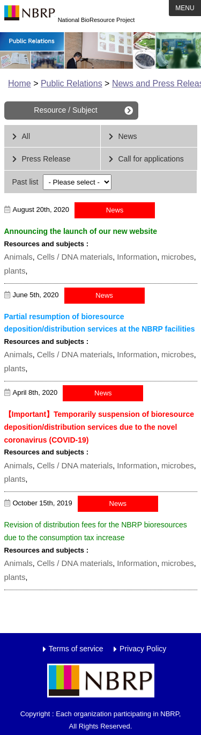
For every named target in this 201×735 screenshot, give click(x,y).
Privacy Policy (143, 648)
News (127, 136)
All (26, 136)
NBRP (29, 16)
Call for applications (151, 159)
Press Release (46, 159)
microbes (177, 256)
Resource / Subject (65, 110)
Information (137, 256)
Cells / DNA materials (75, 256)
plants (15, 270)
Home (19, 83)
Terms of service (76, 648)
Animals (18, 256)
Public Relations (71, 83)
